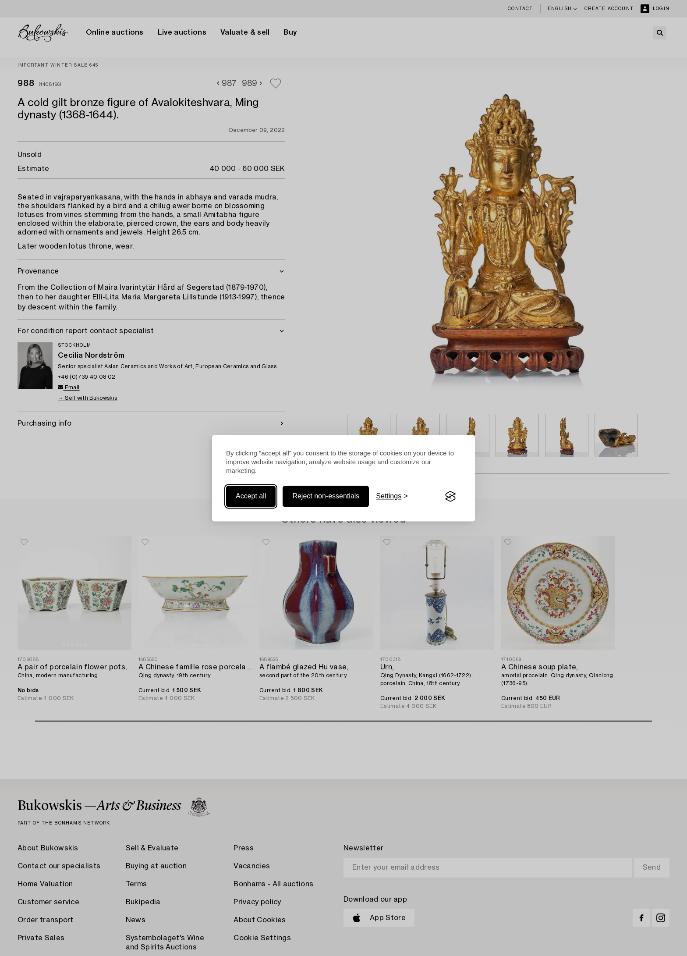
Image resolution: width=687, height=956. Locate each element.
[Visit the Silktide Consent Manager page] (450, 496)
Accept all (251, 496)
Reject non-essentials (325, 496)
